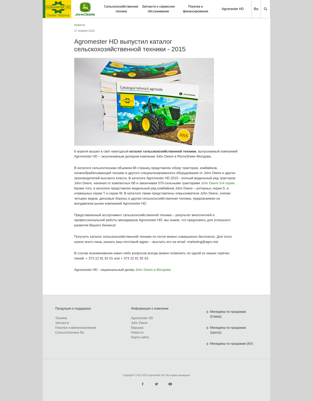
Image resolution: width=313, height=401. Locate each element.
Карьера (137, 327)
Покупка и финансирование (75, 327)
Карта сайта (140, 337)
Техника (61, 318)
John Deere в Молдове (153, 270)
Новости (79, 25)
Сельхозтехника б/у (69, 332)
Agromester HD (233, 9)
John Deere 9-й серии (217, 183)
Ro (256, 9)
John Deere (139, 323)
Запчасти (62, 323)
